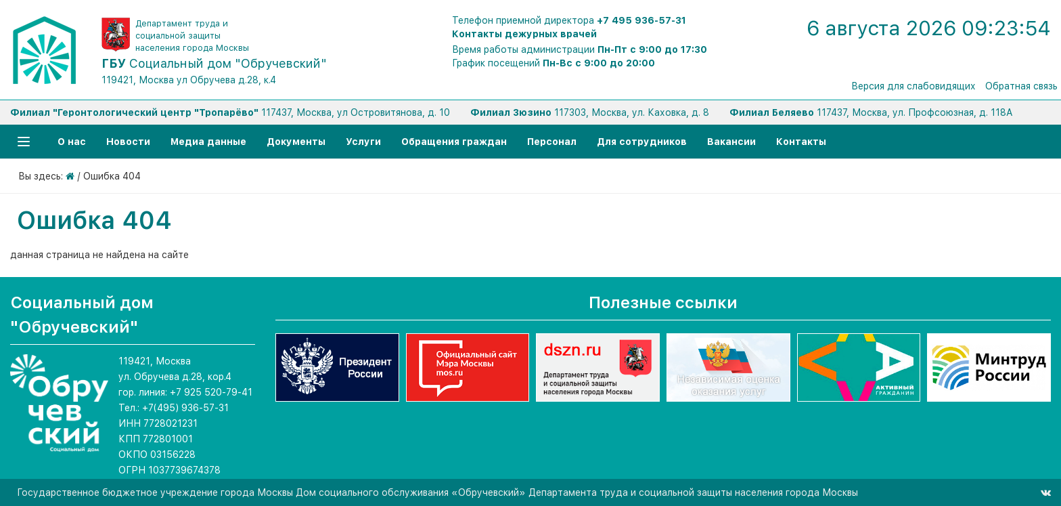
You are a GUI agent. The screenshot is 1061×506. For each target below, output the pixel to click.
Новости (128, 141)
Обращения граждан (454, 141)
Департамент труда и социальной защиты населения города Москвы (192, 35)
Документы (296, 141)
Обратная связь (1021, 86)
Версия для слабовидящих (913, 86)
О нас (72, 141)
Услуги (363, 141)
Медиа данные (208, 141)
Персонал (552, 141)
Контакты (801, 141)
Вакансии (731, 141)
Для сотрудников (642, 141)
